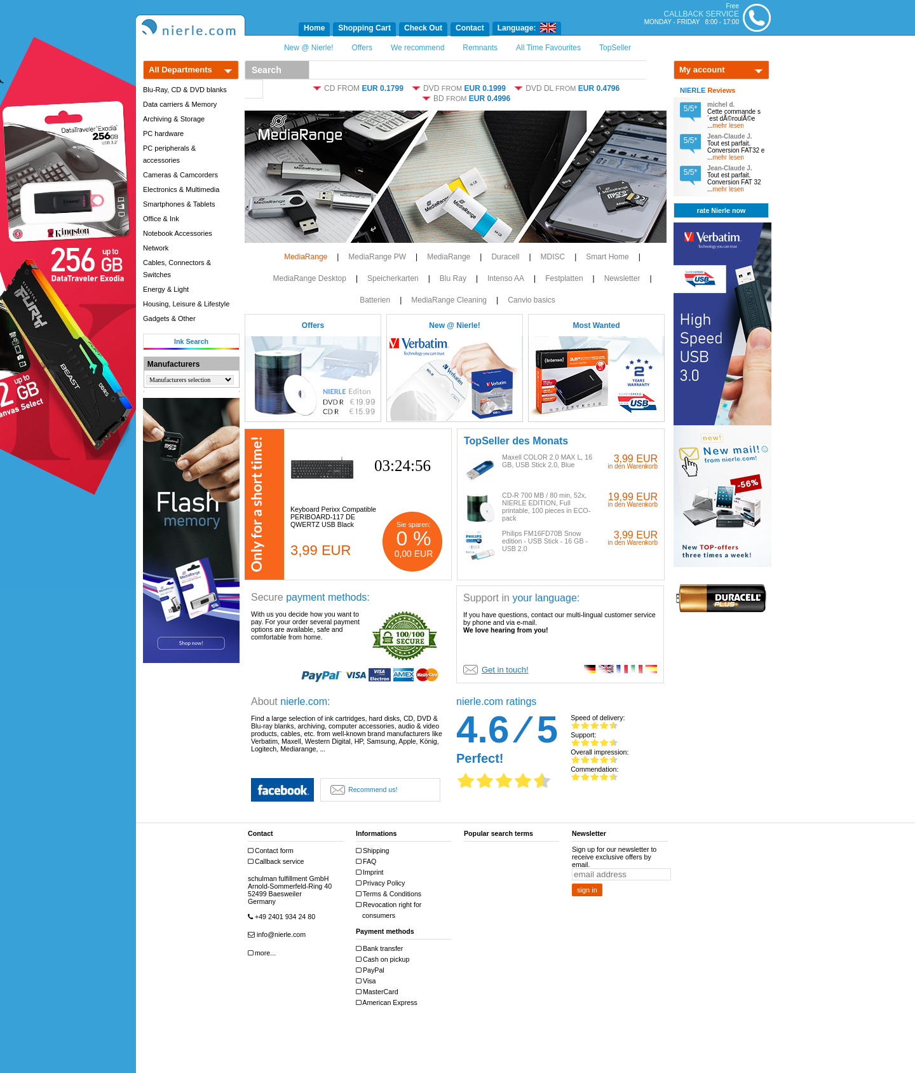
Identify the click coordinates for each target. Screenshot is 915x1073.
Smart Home (607, 256)
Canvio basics (531, 300)
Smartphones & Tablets (179, 204)
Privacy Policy (382, 883)
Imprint (371, 872)
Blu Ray (453, 278)
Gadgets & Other (169, 318)
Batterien (375, 300)
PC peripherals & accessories (169, 154)
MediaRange (305, 256)
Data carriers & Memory (180, 104)
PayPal (371, 970)
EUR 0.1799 (382, 88)
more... (263, 953)
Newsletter (622, 278)
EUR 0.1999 (485, 88)
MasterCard (378, 992)
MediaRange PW (377, 256)
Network (155, 248)
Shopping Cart (364, 28)
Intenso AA (505, 278)
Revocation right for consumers (390, 910)
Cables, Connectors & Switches (177, 268)
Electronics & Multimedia (181, 189)
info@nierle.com (278, 935)
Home (314, 28)
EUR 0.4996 (489, 98)
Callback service (277, 862)
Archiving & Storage (174, 119)
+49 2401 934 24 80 (283, 917)
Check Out (423, 28)
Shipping (374, 851)
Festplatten (564, 278)
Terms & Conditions (390, 894)
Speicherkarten (393, 278)
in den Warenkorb (632, 466)
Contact (470, 28)
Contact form (272, 851)
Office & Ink (161, 218)
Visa (367, 981)
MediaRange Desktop (309, 278)
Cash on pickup (384, 959)
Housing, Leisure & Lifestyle (186, 304)
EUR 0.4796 (599, 88)
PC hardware (163, 133)
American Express (388, 1003)
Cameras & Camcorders (180, 175)
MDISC (553, 256)
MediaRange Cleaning (449, 300)
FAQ (367, 862)
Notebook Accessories (177, 233)
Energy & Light (166, 289)
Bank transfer (381, 949)
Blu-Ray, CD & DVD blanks (185, 89)
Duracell (505, 256)
